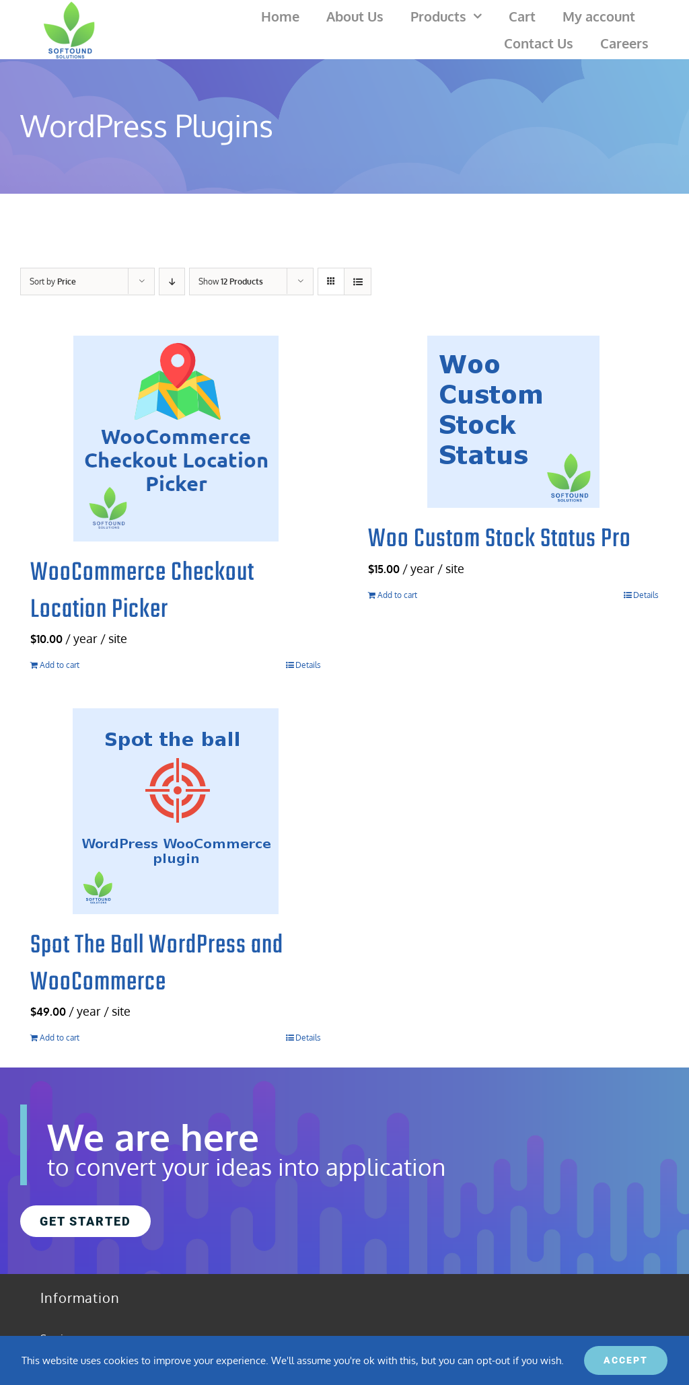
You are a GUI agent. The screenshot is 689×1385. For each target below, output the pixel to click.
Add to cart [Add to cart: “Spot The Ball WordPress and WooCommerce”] (59, 1038)
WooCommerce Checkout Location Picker (142, 591)
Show (230, 281)
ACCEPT (626, 1360)
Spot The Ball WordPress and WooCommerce (156, 964)
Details (308, 665)
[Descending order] (172, 281)
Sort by (53, 281)
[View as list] (357, 281)
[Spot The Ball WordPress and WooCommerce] (175, 811)
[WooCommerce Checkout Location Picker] (175, 438)
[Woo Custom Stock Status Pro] (513, 422)
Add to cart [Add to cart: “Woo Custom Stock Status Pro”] (397, 595)
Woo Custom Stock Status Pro (499, 539)
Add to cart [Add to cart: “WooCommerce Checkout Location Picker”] (59, 665)
